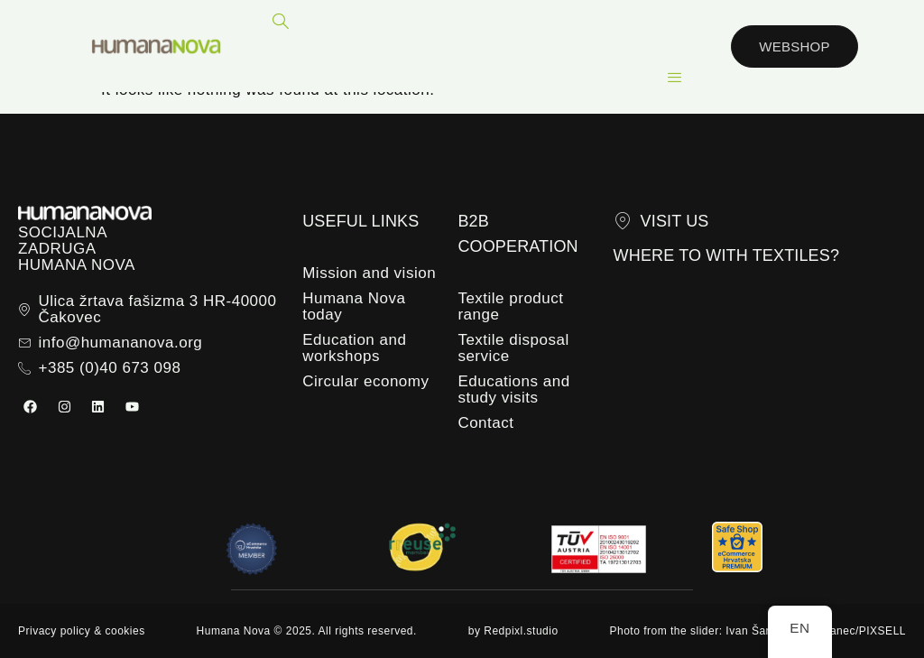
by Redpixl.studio (513, 631)
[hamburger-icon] (674, 77)
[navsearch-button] (281, 23)
